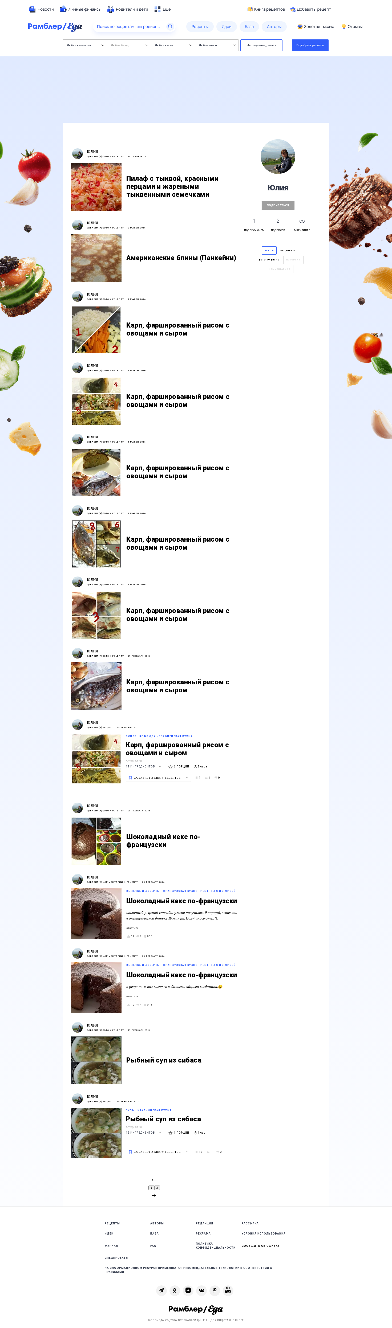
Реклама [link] (203, 1233)
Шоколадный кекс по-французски (181, 901)
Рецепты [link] (112, 1223)
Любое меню (217, 45)
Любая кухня (173, 45)
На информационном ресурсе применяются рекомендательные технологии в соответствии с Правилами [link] (188, 1269)
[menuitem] (41, 9)
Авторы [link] (157, 1223)
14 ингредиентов (144, 766)
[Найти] (170, 26)
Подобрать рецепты (310, 45)
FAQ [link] (153, 1245)
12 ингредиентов (144, 1132)
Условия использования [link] (264, 1233)
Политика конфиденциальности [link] (216, 1245)
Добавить (310, 9)
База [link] (154, 1233)
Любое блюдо (129, 45)
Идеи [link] (109, 1233)
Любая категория (85, 45)
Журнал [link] (111, 1245)
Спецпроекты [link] (116, 1257)
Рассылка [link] (250, 1223)
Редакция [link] (204, 1223)
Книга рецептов (266, 9)
